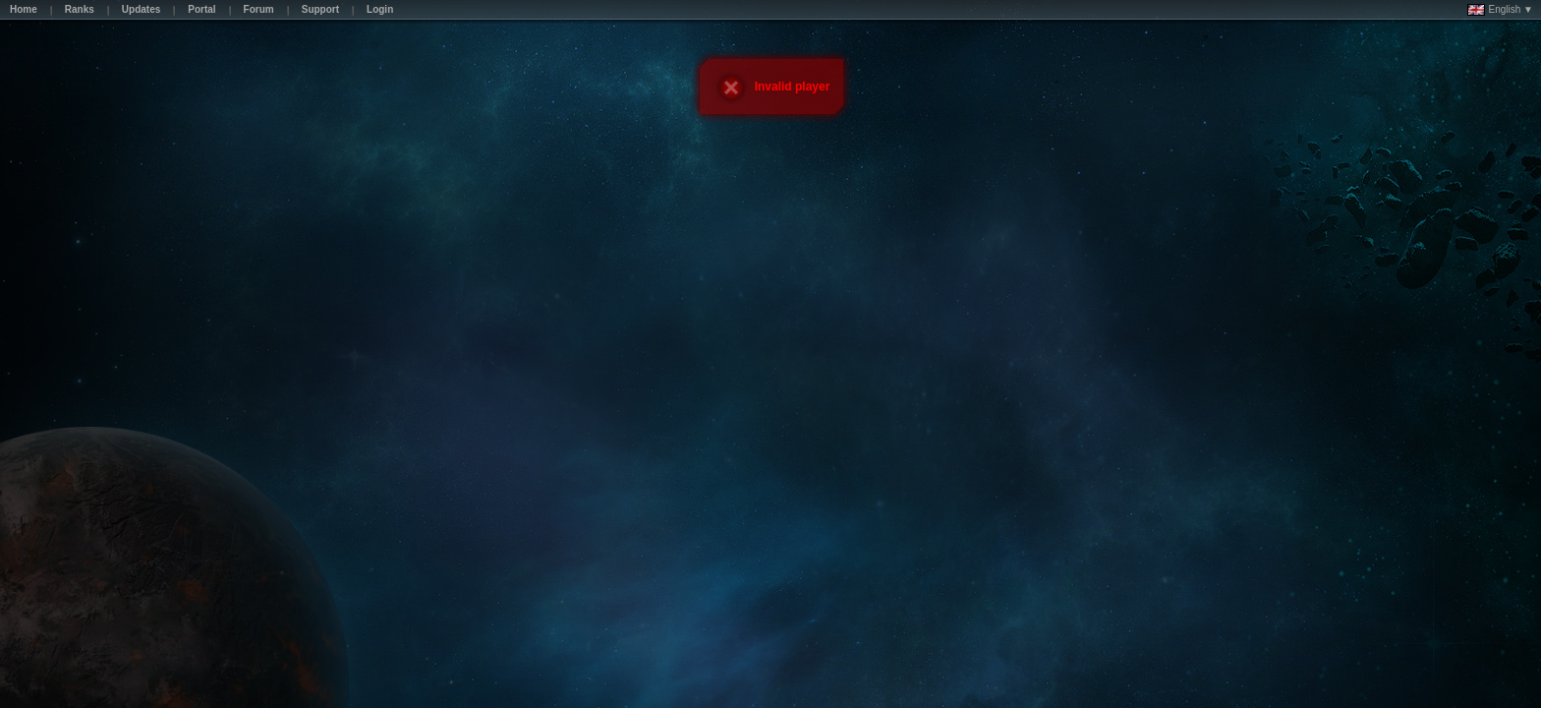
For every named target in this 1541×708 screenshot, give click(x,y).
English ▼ (1500, 10)
